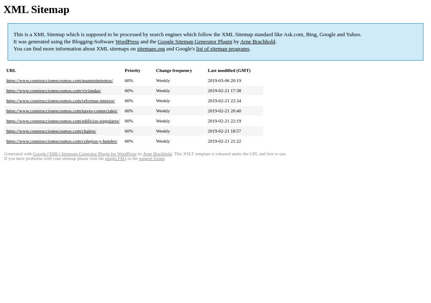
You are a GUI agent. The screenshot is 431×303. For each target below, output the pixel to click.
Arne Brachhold (257, 41)
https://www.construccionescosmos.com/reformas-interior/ (60, 100)
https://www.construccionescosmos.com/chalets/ (51, 130)
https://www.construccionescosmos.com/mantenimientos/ (59, 80)
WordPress (127, 41)
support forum (151, 158)
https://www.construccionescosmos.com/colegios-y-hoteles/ (61, 141)
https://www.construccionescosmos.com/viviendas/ (53, 90)
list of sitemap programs (222, 48)
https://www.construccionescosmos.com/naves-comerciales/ (62, 110)
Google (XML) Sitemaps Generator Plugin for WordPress (85, 154)
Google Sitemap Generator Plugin (195, 41)
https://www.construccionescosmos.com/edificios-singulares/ (63, 120)
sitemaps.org (151, 48)
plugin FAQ (115, 158)
